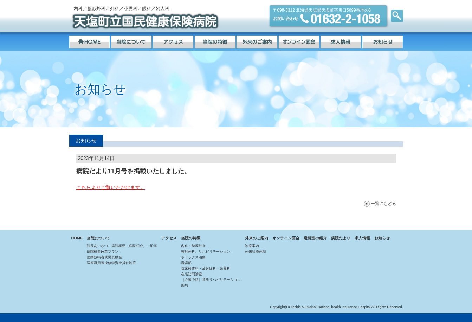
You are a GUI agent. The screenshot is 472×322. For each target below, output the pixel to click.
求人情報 (362, 238)
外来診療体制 (255, 251)
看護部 (186, 263)
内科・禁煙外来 (193, 246)
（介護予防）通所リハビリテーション (211, 280)
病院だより (340, 238)
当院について (98, 238)
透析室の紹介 (315, 238)
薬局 (184, 285)
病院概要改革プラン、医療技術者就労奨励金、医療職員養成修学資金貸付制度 (111, 257)
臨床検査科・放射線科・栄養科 (205, 268)
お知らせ (382, 238)
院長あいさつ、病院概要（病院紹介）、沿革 (122, 246)
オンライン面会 (285, 238)
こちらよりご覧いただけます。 (110, 187)
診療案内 (252, 246)
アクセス (169, 238)
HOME (77, 238)
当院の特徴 (190, 238)
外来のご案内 (256, 238)
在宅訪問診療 (191, 274)
